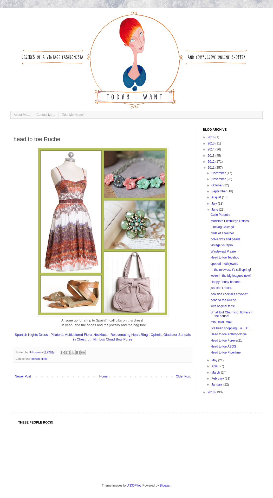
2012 (212, 161)
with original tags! (223, 306)
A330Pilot (134, 485)
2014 (212, 149)
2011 (212, 167)
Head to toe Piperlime (225, 352)
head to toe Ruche (223, 300)
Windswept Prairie (223, 251)
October (217, 185)
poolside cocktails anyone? (229, 294)
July (214, 203)
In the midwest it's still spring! (231, 270)
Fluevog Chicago (222, 227)
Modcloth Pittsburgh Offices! (230, 221)
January (217, 384)
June (215, 209)
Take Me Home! (73, 115)
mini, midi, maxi (221, 322)
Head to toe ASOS (223, 346)
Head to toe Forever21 (226, 340)
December (219, 173)
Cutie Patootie (220, 215)
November (219, 179)
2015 (212, 143)
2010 (212, 392)
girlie (44, 358)
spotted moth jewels (224, 264)
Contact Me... (45, 115)
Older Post (183, 376)
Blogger (165, 485)
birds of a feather (222, 233)
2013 (212, 155)
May (214, 360)
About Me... (22, 115)
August (216, 197)
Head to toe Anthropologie (229, 334)
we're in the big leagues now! (231, 276)
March (216, 372)
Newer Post (23, 376)
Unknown (35, 352)
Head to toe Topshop (225, 257)
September (219, 191)
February (218, 378)
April (214, 366)
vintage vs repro (222, 245)
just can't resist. (221, 288)
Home (103, 376)
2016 (212, 137)
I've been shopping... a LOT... (231, 328)
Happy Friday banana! (226, 282)
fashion (35, 358)
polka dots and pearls (225, 239)
